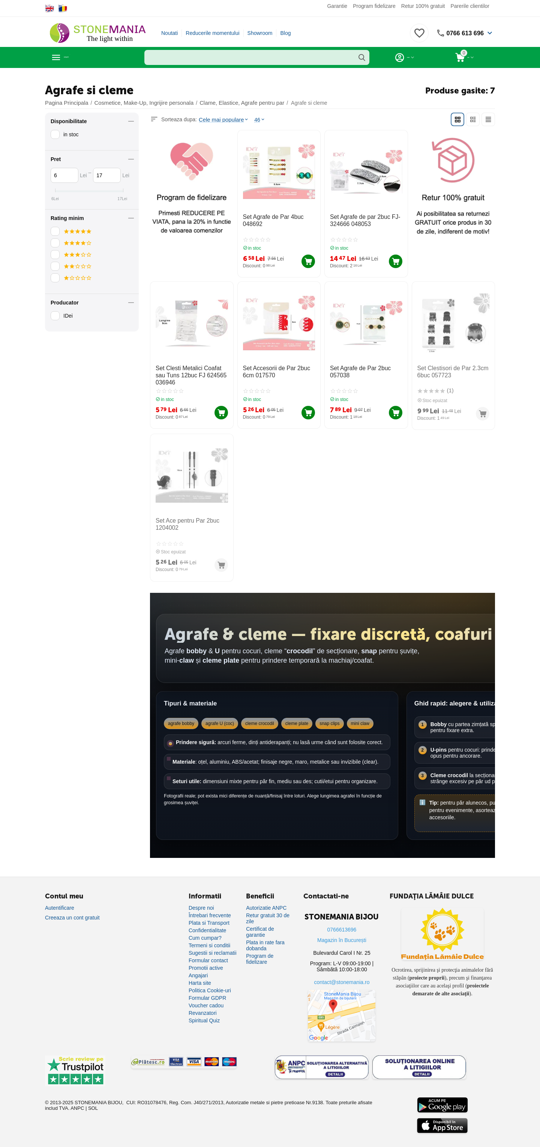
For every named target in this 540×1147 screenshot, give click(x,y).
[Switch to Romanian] (63, 8)
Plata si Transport (209, 916)
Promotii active (206, 961)
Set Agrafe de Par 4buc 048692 (270, 220)
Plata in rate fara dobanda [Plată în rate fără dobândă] (265, 938)
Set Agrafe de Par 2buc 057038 (357, 368)
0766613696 (342, 922)
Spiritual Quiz (204, 1013)
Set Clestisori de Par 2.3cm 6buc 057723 (449, 368)
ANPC (77, 1101)
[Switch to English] (49, 8)
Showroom (260, 33)
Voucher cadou (206, 998)
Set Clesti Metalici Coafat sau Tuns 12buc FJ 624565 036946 (190, 371)
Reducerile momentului (212, 33)
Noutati (169, 33)
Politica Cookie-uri (210, 983)
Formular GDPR (207, 991)
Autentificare (59, 901)
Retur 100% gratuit (423, 6)
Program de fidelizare (259, 952)
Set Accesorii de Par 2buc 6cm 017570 (279, 368)
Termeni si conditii (209, 938)
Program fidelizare (374, 6)
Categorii (79, 57)
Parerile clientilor (470, 6)
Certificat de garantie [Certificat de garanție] (260, 925)
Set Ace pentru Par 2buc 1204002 (184, 518)
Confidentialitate (207, 923)
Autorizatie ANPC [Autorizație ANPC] (266, 901)
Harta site (200, 976)
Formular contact (208, 953)
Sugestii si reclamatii (213, 946)
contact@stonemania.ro (341, 975)
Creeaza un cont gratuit (72, 910)
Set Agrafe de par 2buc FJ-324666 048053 (361, 220)
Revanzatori (203, 1006)
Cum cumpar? (205, 931)
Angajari (198, 968)
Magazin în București (341, 933)
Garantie (337, 6)
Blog (285, 33)
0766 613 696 (463, 33)
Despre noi (201, 901)
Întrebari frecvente (210, 908)
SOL (93, 1101)
